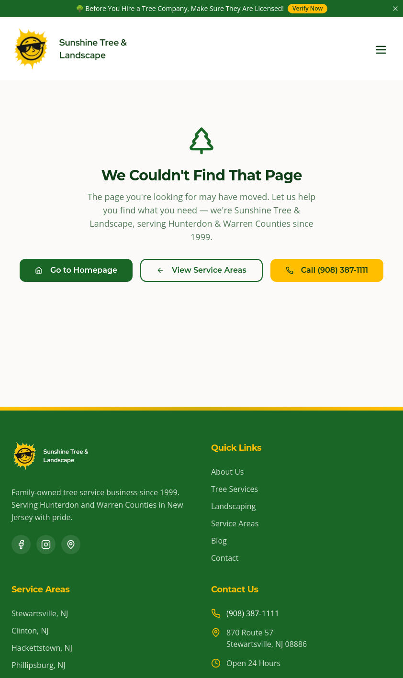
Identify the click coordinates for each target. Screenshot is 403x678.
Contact (224, 558)
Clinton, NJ (30, 630)
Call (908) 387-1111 (327, 270)
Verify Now (307, 8)
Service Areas (234, 523)
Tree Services (234, 489)
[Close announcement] (395, 8)
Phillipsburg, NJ (38, 665)
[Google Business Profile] (70, 544)
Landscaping (233, 506)
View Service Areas (201, 270)
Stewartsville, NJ (39, 613)
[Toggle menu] (381, 49)
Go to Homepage (76, 270)
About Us (227, 472)
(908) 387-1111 (252, 613)
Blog (219, 540)
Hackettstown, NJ (41, 648)
